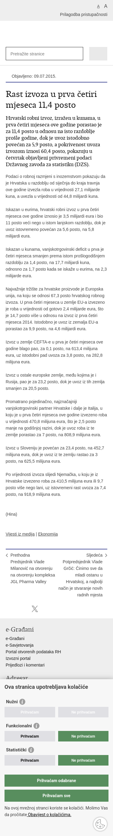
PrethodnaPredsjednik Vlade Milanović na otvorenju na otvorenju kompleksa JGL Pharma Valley (33, 568)
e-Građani (15, 638)
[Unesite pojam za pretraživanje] (32, 54)
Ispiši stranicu (9, 609)
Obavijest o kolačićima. (49, 814)
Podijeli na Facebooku (22, 609)
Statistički (16, 750)
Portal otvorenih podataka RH (33, 651)
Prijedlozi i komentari (25, 665)
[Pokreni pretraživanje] (77, 54)
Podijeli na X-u (35, 609)
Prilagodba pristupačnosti (83, 14)
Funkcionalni (19, 726)
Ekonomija (48, 534)
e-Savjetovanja (20, 645)
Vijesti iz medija (20, 534)
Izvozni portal (18, 658)
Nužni (12, 701)
